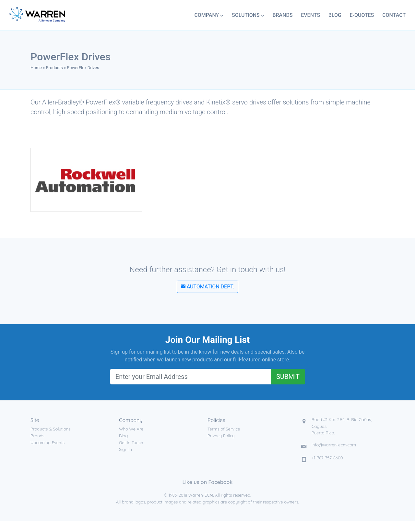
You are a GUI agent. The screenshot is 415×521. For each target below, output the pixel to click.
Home (36, 67)
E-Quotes (362, 15)
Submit (288, 377)
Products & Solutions (50, 428)
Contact (394, 15)
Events (310, 15)
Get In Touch (131, 442)
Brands (282, 15)
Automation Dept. (207, 287)
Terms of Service (224, 428)
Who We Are (131, 428)
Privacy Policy (221, 435)
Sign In (125, 449)
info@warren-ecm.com (334, 444)
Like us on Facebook (208, 482)
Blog (334, 15)
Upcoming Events (47, 442)
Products (54, 67)
